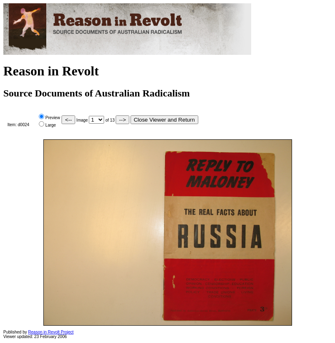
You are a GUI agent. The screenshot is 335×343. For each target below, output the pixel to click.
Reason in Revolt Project (51, 332)
